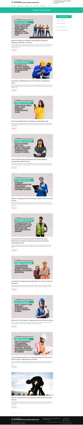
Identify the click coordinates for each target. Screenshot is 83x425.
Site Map (22, 422)
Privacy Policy (18, 422)
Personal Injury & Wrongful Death (63, 30)
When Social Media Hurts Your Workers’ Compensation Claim (29, 121)
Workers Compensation (61, 23)
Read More (14, 49)
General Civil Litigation (61, 19)
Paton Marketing (23, 423)
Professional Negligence (61, 26)
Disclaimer (13, 422)
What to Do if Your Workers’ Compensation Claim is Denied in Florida (32, 320)
